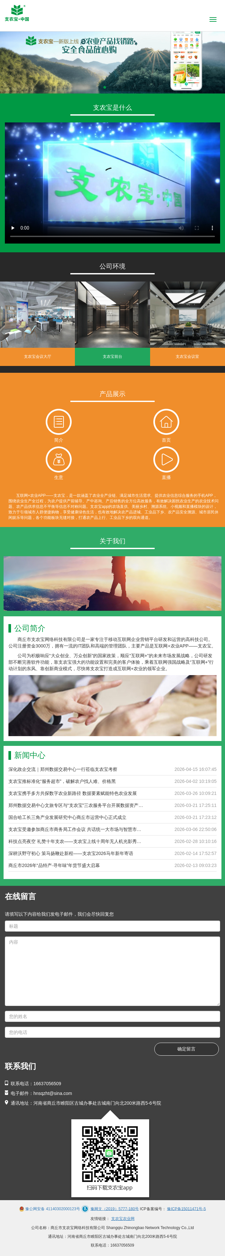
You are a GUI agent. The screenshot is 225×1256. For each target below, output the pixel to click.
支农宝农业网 (123, 1218)
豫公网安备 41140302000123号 (52, 1208)
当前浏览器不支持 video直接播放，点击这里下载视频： (112, 183)
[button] (99, 87)
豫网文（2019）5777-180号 (114, 1208)
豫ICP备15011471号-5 (186, 1208)
